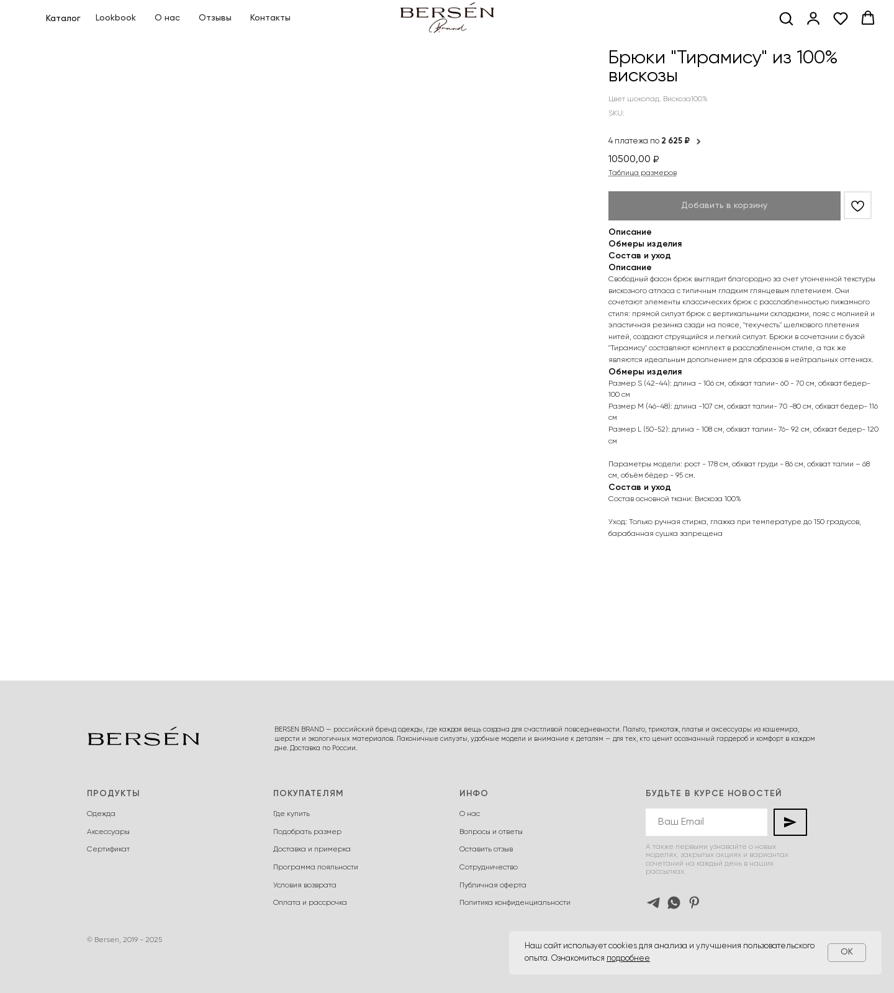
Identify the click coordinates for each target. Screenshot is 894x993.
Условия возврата (304, 885)
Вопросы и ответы (491, 832)
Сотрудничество (488, 867)
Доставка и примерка (312, 849)
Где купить (291, 814)
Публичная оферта (492, 885)
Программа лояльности (315, 867)
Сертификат (108, 849)
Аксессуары (108, 832)
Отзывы (215, 18)
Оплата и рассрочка (310, 903)
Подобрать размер (307, 832)
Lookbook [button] (116, 18)
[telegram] (653, 902)
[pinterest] (694, 902)
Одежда (101, 814)
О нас (167, 18)
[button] (786, 18)
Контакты (270, 18)
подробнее (628, 958)
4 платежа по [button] (655, 141)
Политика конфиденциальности (515, 903)
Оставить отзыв (486, 849)
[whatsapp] (674, 902)
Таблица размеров (642, 173)
